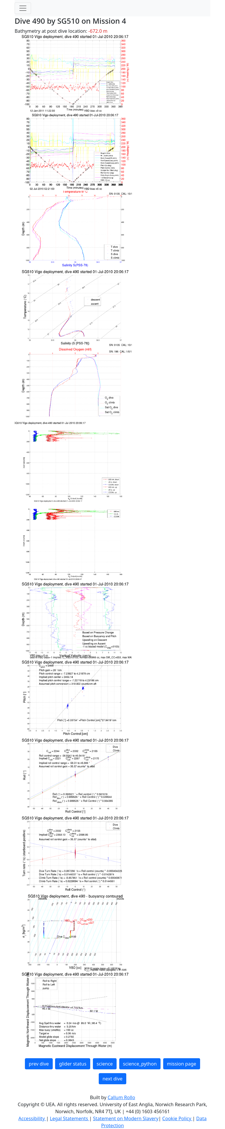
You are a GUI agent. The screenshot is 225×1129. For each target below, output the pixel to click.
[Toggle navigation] (23, 8)
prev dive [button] (39, 1064)
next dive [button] (112, 1078)
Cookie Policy (177, 1118)
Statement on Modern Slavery (125, 1118)
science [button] (105, 1064)
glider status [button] (72, 1064)
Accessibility (32, 1118)
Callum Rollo (121, 1097)
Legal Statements (69, 1118)
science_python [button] (140, 1064)
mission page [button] (181, 1064)
